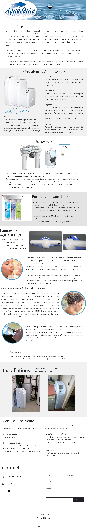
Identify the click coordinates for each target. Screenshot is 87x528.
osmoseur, (19, 34)
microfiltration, (29, 34)
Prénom (48, 475)
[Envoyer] (78, 500)
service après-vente (44, 62)
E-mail (48, 481)
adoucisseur (10, 34)
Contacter (49, 488)
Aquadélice (20, 39)
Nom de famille (70, 475)
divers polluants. (14, 56)
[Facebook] (9, 491)
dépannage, (59, 62)
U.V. (35, 34)
